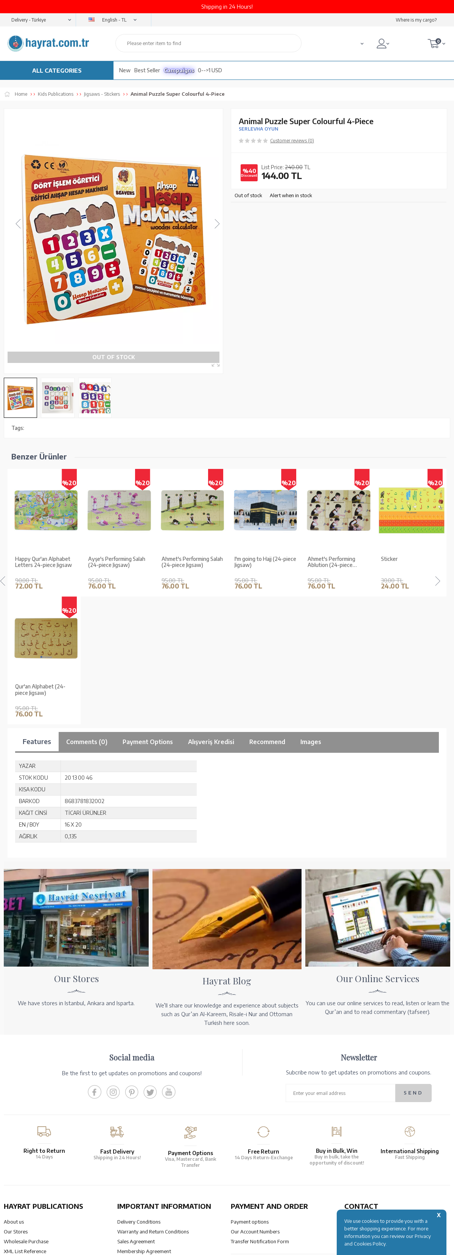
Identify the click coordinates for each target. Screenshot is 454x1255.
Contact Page (359, 1159)
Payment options (250, 1094)
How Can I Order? (250, 1159)
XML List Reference (25, 1124)
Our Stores (16, 1104)
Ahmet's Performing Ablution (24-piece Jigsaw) (258, 562)
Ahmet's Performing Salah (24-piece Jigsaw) (118, 562)
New (125, 70)
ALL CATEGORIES (57, 70)
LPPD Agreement (136, 1143)
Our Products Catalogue (30, 1143)
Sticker (316, 559)
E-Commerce (248, 1245)
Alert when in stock (291, 195)
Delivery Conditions (138, 1094)
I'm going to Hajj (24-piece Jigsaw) (192, 562)
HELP (249, 1188)
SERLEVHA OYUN (258, 129)
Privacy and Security (139, 1133)
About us (14, 1094)
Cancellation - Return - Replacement (270, 1149)
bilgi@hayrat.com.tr (366, 1149)
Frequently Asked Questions (148, 1153)
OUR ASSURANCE (154, 1188)
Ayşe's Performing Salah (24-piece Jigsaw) (43, 562)
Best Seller (147, 70)
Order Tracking (247, 1139)
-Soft (226, 1245)
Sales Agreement (136, 1114)
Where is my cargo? (416, 20)
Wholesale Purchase (26, 1114)
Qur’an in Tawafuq (24, 1133)
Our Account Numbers (255, 1104)
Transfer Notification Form (260, 1114)
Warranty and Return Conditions (153, 1104)
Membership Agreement (144, 1124)
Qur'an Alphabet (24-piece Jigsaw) (406, 562)
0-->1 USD (210, 70)
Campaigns (179, 70)
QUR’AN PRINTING (39, 1188)
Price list (13, 1153)
